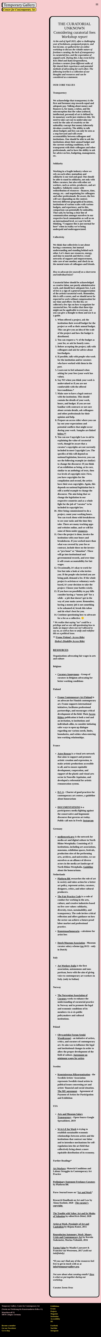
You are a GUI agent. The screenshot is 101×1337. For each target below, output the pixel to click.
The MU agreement (67, 1091)
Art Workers (59, 1168)
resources (82, 531)
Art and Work (85, 1192)
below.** (62, 433)
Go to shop (6, 1331)
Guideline (88, 867)
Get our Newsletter (9, 1328)
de (52, 1321)
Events (53, 1309)
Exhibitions (55, 1306)
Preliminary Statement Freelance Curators (74, 1182)
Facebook (54, 1326)
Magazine (54, 1314)
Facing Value (59, 1247)
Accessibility (55, 1319)
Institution (55, 1316)
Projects (54, 1311)
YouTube (54, 1328)
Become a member (9, 1326)
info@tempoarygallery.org (66, 1266)
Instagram (88, 820)
